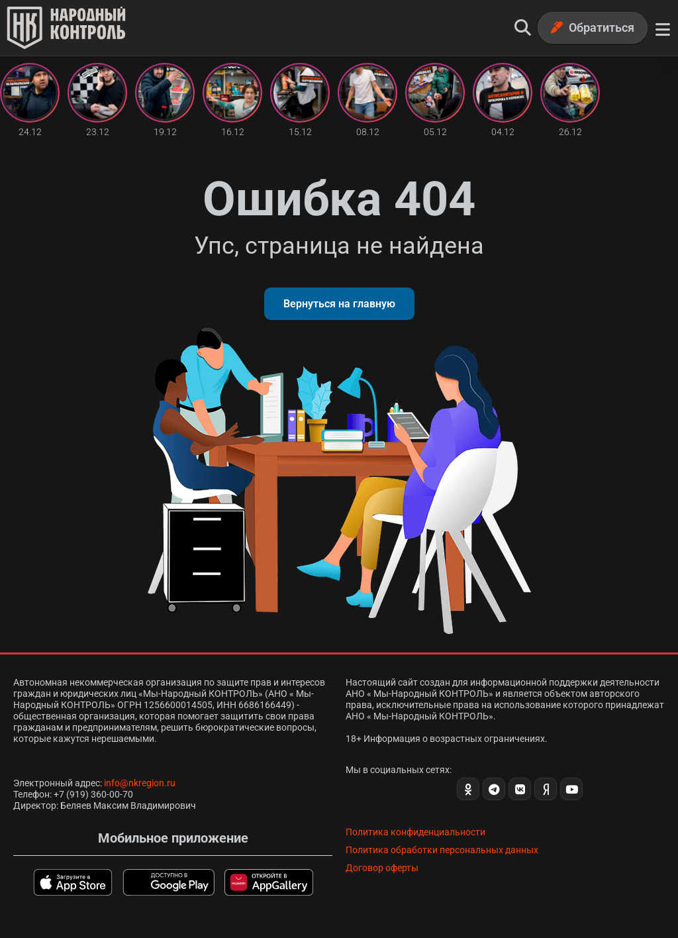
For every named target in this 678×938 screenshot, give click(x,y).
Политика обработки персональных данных (442, 850)
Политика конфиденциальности (415, 832)
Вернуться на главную (339, 303)
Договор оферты (382, 867)
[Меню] (663, 27)
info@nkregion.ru (139, 783)
